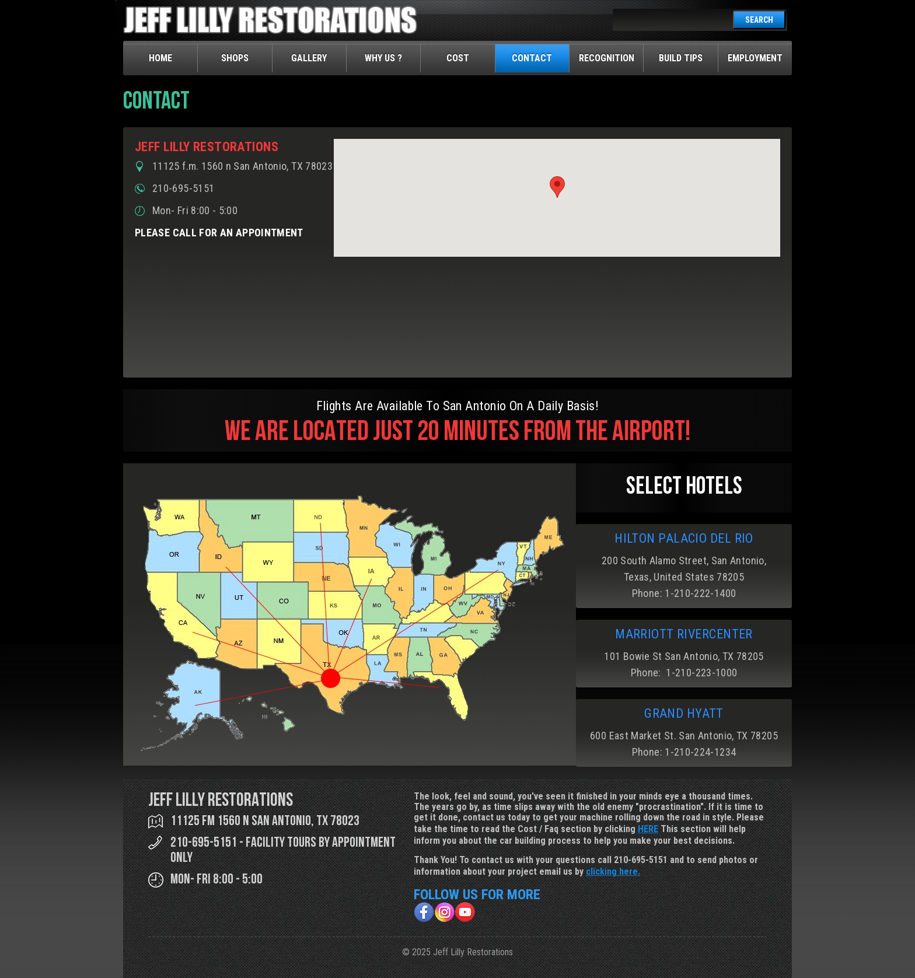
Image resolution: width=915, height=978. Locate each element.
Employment (755, 58)
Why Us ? (383, 58)
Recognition (606, 58)
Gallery (309, 58)
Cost (457, 58)
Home (160, 58)
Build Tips (681, 58)
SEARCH (759, 20)
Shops (235, 58)
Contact (532, 58)
